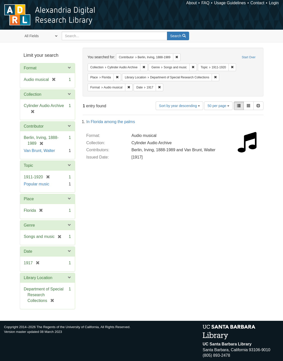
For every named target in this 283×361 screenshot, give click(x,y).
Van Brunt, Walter (39, 150)
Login (274, 3)
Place (29, 199)
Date (28, 251)
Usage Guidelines (230, 3)
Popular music (36, 184)
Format (30, 68)
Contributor (34, 126)
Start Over (249, 57)
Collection (32, 94)
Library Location (38, 278)
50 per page (218, 106)
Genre (29, 225)
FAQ (205, 3)
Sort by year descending (179, 106)
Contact (257, 3)
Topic (28, 165)
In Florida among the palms (110, 122)
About (191, 3)
